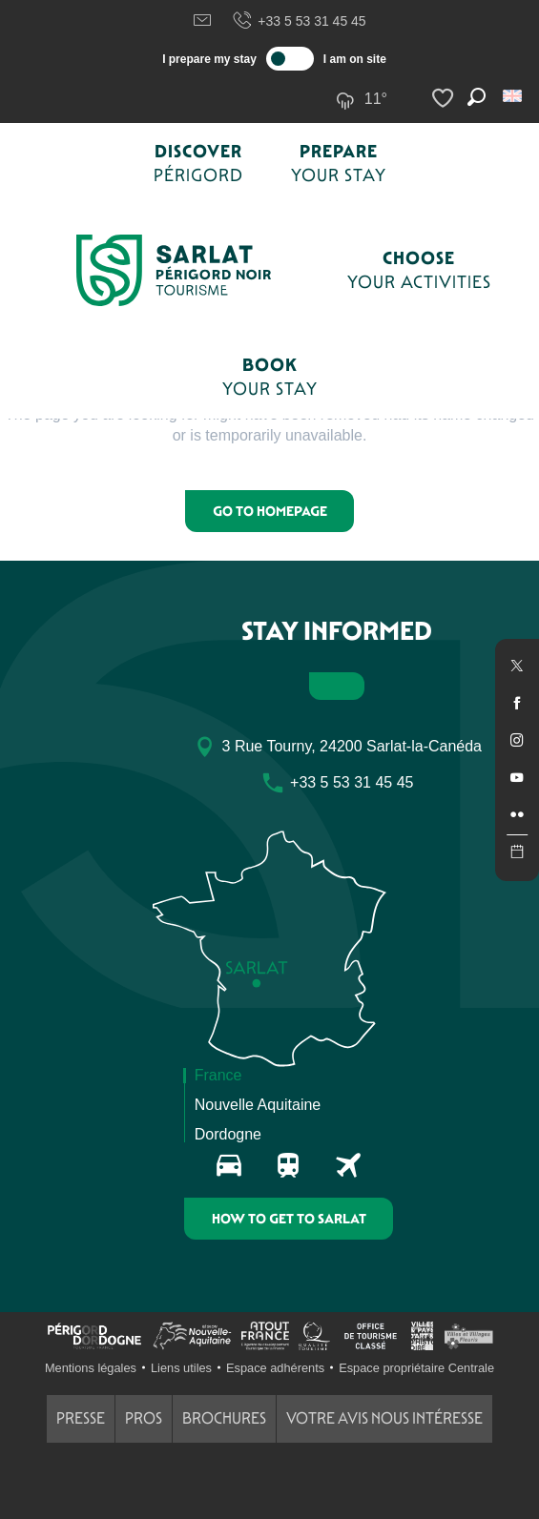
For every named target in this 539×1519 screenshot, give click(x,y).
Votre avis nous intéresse (384, 1418)
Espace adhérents (275, 1368)
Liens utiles (181, 1368)
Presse (80, 1418)
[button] (513, 96)
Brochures (224, 1418)
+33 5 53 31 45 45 (298, 21)
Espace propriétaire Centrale (416, 1368)
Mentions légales (90, 1368)
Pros (143, 1418)
